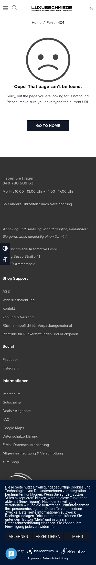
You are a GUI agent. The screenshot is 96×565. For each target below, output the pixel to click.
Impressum (34, 558)
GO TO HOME (48, 125)
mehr (77, 536)
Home (36, 22)
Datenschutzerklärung (55, 558)
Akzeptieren (48, 536)
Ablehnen (18, 536)
